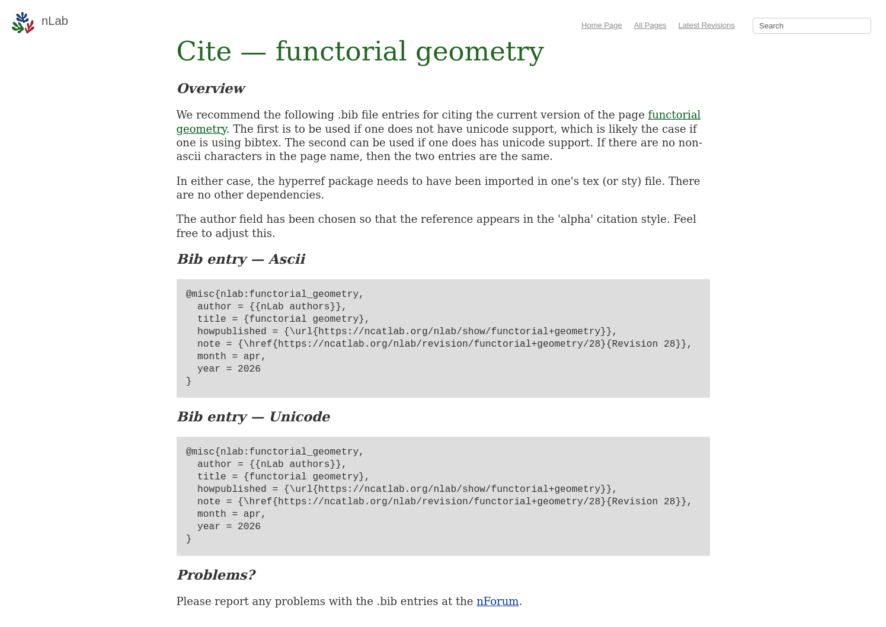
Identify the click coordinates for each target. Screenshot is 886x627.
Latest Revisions (707, 25)
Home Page (601, 25)
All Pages (650, 25)
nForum (497, 601)
